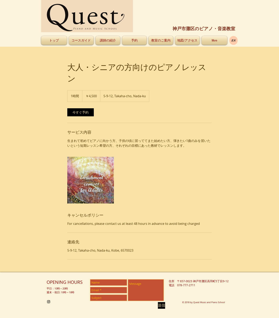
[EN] (233, 40)
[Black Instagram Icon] (49, 302)
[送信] (161, 305)
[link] (80, 112)
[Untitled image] (90, 180)
